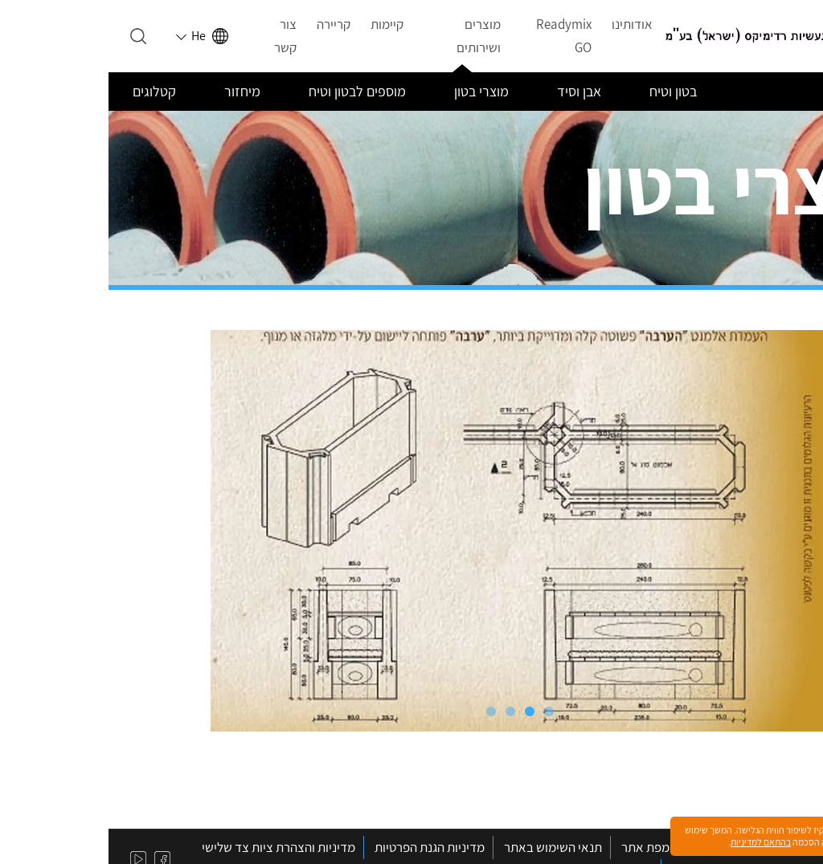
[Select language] (95, 36)
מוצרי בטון (373, 91)
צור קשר (177, 35)
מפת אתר (537, 847)
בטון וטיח (564, 91)
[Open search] (30, 36)
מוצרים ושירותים (370, 35)
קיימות (278, 24)
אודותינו (523, 24)
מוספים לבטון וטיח (248, 91)
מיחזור (134, 91)
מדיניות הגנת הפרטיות (321, 847)
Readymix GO (455, 35)
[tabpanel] (411, 531)
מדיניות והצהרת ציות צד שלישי (170, 847)
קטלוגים (46, 91)
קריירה (225, 24)
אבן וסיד (470, 91)
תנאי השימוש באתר (444, 847)
